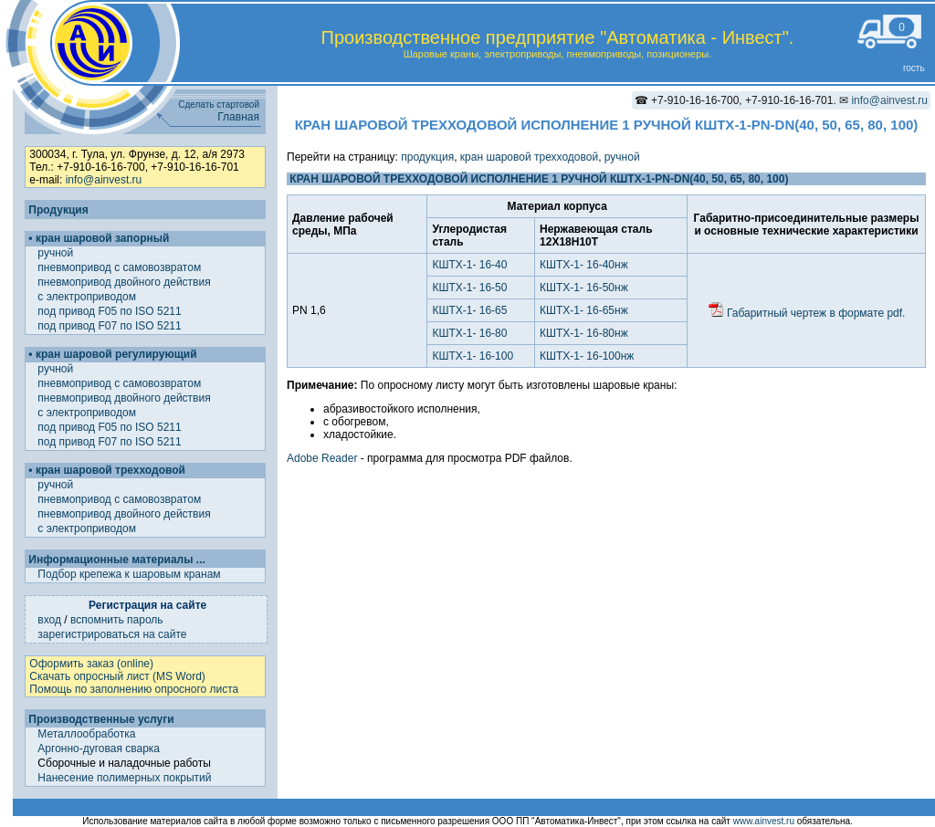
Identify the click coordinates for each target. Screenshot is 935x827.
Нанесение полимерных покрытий (124, 777)
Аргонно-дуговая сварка (98, 748)
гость (914, 68)
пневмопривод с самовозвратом (120, 267)
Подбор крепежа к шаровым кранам (128, 574)
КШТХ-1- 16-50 (469, 287)
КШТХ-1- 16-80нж (584, 333)
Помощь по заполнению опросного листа (133, 689)
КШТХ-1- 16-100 (472, 356)
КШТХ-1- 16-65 (469, 310)
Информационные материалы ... (116, 559)
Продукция (58, 210)
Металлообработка (86, 734)
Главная (238, 116)
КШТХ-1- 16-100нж (587, 356)
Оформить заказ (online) (91, 663)
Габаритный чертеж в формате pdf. (807, 313)
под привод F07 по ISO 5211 (110, 325)
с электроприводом (88, 296)
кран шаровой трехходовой (529, 157)
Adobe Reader (322, 458)
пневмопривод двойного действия (125, 282)
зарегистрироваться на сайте (111, 634)
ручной (56, 252)
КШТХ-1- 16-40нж (584, 264)
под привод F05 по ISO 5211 (110, 311)
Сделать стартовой (218, 104)
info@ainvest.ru (889, 100)
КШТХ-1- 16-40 (469, 264)
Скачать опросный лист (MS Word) (117, 676)
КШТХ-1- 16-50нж (584, 287)
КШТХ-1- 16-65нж (584, 310)
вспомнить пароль (116, 619)
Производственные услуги (100, 719)
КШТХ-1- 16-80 (469, 333)
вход (49, 619)
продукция (427, 157)
